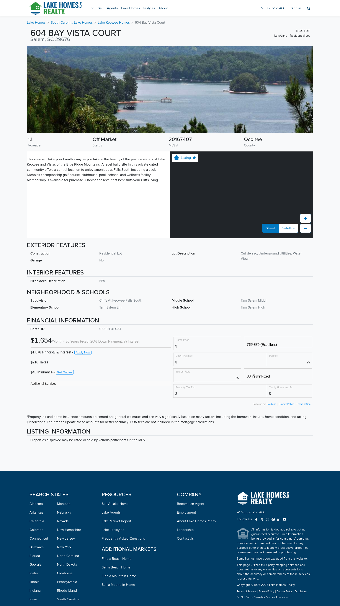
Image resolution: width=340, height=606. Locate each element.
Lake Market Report (116, 444)
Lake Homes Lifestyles (138, 8)
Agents (112, 8)
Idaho (33, 496)
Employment (186, 435)
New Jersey (66, 461)
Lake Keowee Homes (114, 22)
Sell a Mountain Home (118, 507)
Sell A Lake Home (115, 426)
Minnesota (37, 574)
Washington (66, 574)
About (163, 8)
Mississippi (37, 582)
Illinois (34, 504)
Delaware (36, 470)
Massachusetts (40, 556)
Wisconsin (64, 591)
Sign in (296, 8)
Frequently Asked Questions (123, 461)
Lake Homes (36, 22)
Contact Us (185, 461)
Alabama (36, 426)
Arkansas (36, 435)
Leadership (185, 452)
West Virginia (67, 582)
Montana (63, 426)
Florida (34, 478)
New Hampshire (69, 452)
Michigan (36, 565)
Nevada (63, 444)
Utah (60, 548)
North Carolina (68, 478)
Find (91, 8)
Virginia (63, 565)
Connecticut (38, 461)
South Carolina (68, 522)
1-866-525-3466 (273, 8)
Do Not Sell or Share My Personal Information (263, 520)
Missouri (35, 591)
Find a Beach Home (116, 481)
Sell (100, 8)
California (36, 444)
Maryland (36, 548)
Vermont (63, 556)
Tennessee (65, 530)
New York (64, 470)
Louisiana (36, 539)
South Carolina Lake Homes (72, 22)
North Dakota (67, 487)
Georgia (35, 487)
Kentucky (36, 530)
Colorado (36, 452)
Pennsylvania (67, 504)
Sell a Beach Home (116, 490)
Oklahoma (64, 496)
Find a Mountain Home (119, 498)
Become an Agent (190, 426)
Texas (61, 539)
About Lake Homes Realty (196, 444)
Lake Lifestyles (113, 452)
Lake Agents (111, 435)
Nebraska (64, 435)
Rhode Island (67, 513)
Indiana (35, 513)
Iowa (33, 522)
